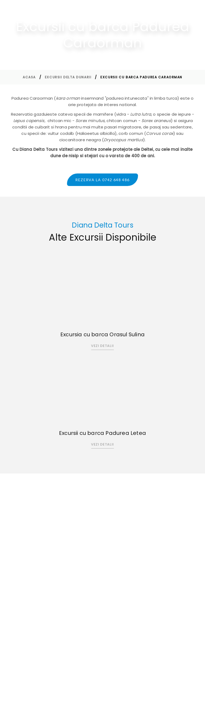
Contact (104, 568)
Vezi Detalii (102, 346)
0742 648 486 (32, 559)
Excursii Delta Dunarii (68, 77)
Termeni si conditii (114, 576)
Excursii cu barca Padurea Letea (102, 433)
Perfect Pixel (168, 719)
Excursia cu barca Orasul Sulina (102, 335)
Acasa (29, 77)
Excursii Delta (109, 559)
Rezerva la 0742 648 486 (102, 179)
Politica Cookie (165, 574)
